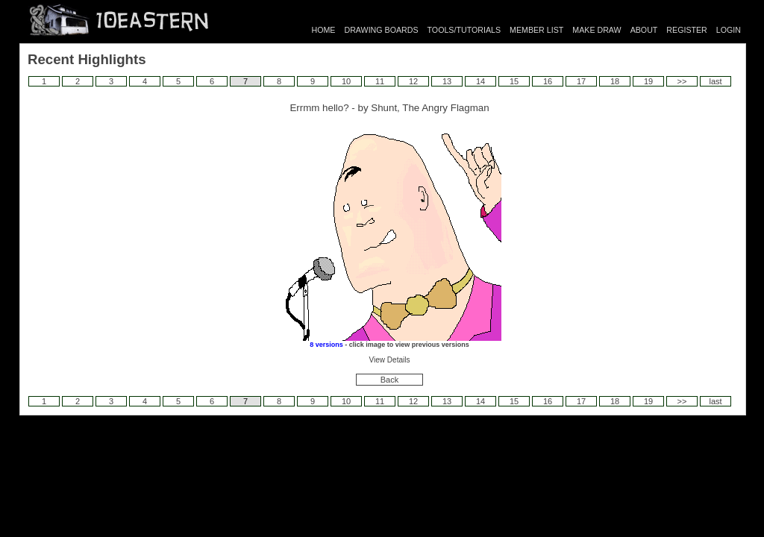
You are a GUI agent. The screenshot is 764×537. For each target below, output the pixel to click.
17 (581, 81)
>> (682, 81)
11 (379, 81)
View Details (389, 360)
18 (614, 81)
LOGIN (728, 29)
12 (413, 81)
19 (648, 81)
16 (547, 81)
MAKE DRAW (596, 29)
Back (389, 379)
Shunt (384, 107)
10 (346, 81)
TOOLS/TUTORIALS (464, 29)
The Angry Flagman (445, 107)
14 (480, 81)
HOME (324, 29)
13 (446, 81)
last (715, 81)
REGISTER (686, 29)
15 (514, 81)
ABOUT (644, 29)
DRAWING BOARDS (381, 29)
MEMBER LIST (536, 29)
